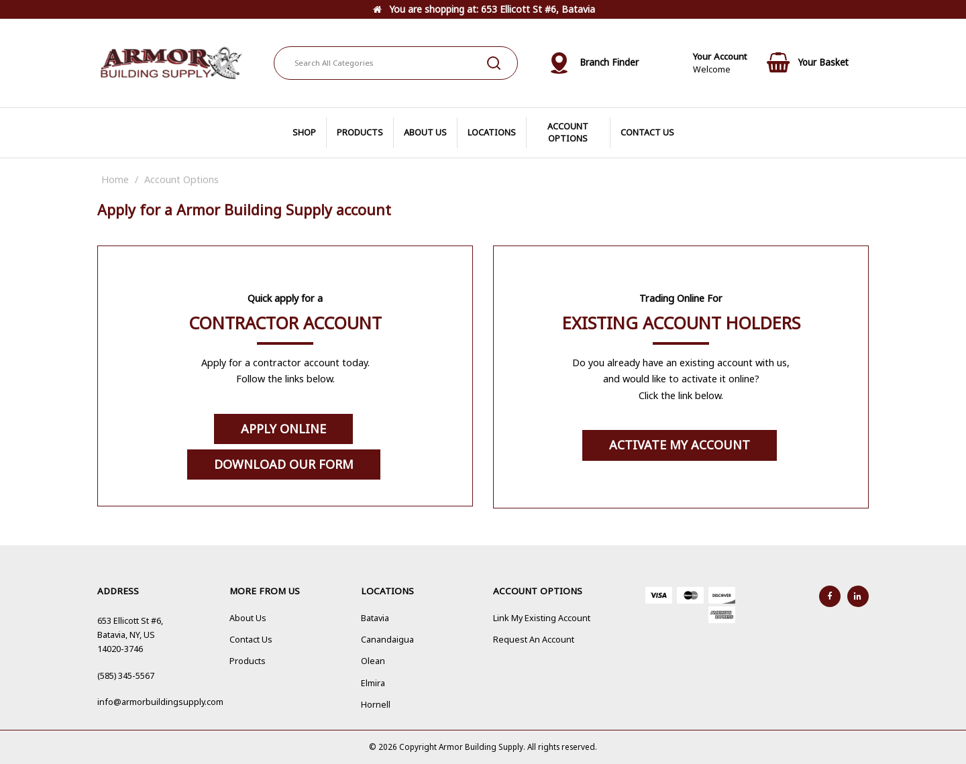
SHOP (304, 132)
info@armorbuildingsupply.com (160, 702)
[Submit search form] (493, 63)
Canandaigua (387, 639)
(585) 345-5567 (125, 675)
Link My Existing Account (541, 618)
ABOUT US (425, 132)
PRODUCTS (360, 132)
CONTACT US (647, 132)
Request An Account (533, 639)
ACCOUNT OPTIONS (567, 132)
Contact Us (250, 639)
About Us (247, 618)
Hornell (375, 704)
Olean (373, 661)
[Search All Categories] (396, 63)
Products (247, 661)
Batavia (375, 618)
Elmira (373, 683)
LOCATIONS (492, 132)
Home (115, 179)
